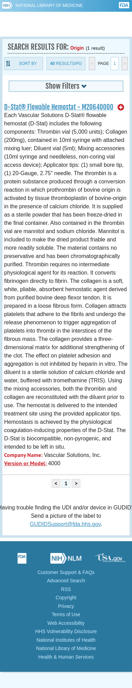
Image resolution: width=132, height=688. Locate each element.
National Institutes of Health (66, 640)
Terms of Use (66, 614)
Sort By (28, 63)
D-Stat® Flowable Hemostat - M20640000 (58, 107)
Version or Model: (25, 463)
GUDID (66, 24)
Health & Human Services (65, 657)
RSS (66, 589)
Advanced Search (66, 580)
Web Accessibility (66, 623)
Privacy (66, 606)
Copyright (66, 597)
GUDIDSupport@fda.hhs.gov (65, 524)
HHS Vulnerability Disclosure (66, 631)
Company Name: (23, 455)
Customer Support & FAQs (66, 572)
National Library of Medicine (49, 5)
